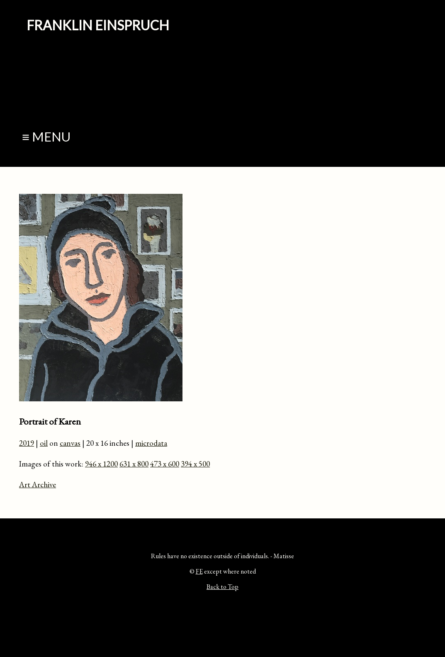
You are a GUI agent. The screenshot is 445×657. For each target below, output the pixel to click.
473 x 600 (164, 464)
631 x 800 (133, 464)
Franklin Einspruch (98, 25)
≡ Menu (46, 136)
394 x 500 (195, 464)
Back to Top (222, 586)
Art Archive (37, 484)
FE (199, 571)
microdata (151, 443)
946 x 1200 (101, 464)
